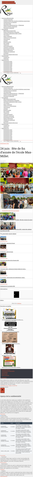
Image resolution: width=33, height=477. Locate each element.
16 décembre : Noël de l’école (6, 251)
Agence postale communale (10, 26)
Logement (6, 53)
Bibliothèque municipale (10, 30)
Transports (6, 44)
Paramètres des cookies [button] (6, 385)
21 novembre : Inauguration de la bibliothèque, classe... (12, 277)
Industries (6, 58)
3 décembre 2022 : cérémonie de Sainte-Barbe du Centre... (13, 269)
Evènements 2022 (4, 143)
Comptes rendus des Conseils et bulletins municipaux (17, 21)
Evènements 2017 (8, 67)
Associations (7, 39)
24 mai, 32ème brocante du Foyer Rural (10, 331)
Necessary (3, 415)
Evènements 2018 (8, 65)
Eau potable (6, 43)
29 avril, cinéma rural (6, 355)
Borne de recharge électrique (11, 54)
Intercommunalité (8, 46)
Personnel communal (9, 28)
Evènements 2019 (8, 64)
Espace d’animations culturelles (11, 32)
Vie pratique (5, 29)
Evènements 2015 (8, 70)
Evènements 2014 (8, 71)
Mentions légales (6, 369)
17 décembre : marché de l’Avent (7, 243)
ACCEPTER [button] (14, 385)
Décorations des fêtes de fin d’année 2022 (9, 260)
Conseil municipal (8, 19)
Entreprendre (5, 56)
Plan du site (4, 374)
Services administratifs (8, 18)
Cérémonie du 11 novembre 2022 (7, 286)
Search (5, 72)
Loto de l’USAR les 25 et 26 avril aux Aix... (11, 343)
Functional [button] (2, 455)
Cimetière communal (9, 47)
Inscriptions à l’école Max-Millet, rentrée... (11, 367)
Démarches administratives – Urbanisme (14, 25)
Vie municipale (7, 23)
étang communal (8, 36)
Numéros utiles (7, 42)
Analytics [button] (2, 469)
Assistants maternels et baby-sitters (12, 33)
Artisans (6, 40)
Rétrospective (5, 60)
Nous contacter (5, 375)
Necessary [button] (2, 414)
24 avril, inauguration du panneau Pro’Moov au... (12, 319)
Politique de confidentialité (8, 371)
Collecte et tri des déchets (10, 37)
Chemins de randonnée (9, 51)
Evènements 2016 (8, 68)
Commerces (6, 57)
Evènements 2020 (8, 63)
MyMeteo (19, 303)
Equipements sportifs (9, 49)
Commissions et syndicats (10, 22)
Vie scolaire (6, 35)
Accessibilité (5, 372)
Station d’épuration (8, 50)
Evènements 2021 (8, 61)
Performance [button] (3, 462)
